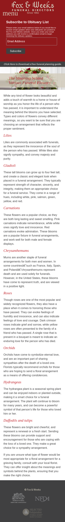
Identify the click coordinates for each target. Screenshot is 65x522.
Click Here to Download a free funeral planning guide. (33, 64)
